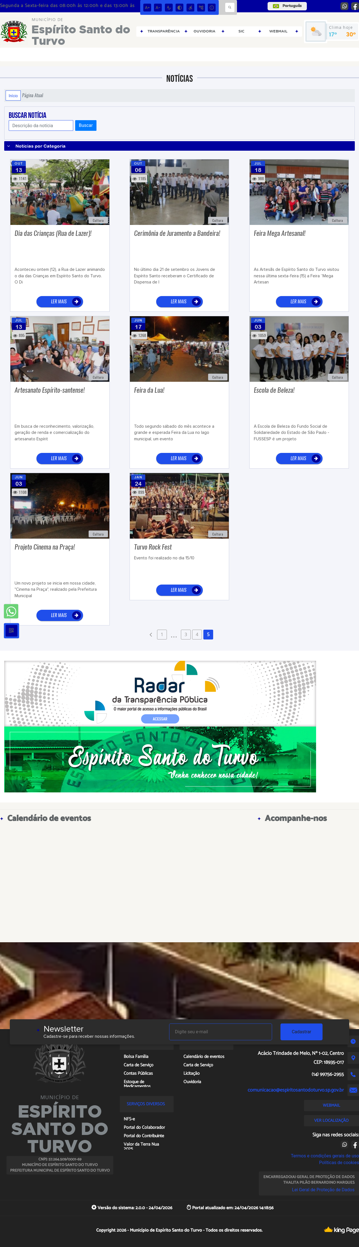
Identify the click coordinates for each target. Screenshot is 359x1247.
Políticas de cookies (339, 1162)
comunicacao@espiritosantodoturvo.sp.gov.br (296, 1090)
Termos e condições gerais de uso (325, 1155)
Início (13, 95)
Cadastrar (301, 1031)
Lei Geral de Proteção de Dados (323, 1189)
